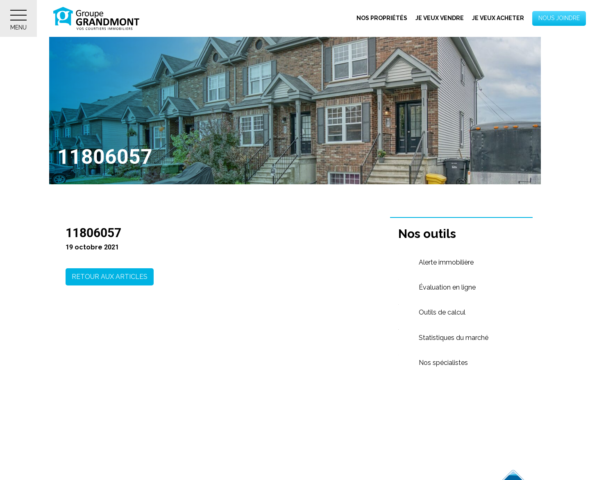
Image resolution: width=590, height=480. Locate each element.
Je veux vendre (439, 18)
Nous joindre (559, 18)
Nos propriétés (381, 18)
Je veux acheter (498, 18)
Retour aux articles (110, 277)
